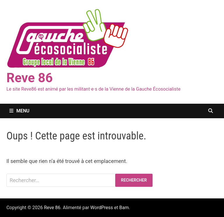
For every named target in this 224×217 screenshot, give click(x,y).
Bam (124, 207)
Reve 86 (29, 77)
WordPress (101, 207)
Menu (19, 111)
